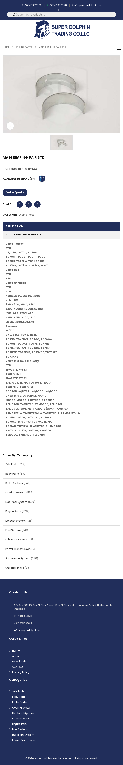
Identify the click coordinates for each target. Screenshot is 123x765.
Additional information (23, 234)
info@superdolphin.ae (86, 5)
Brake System (14, 483)
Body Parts (12, 474)
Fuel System (13, 530)
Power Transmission (18, 549)
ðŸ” (10, 126)
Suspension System (17, 558)
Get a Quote (15, 192)
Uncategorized (14, 568)
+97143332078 (32, 5)
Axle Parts (11, 464)
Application (14, 226)
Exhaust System (15, 521)
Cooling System (15, 492)
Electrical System (16, 502)
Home (6, 46)
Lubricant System (16, 539)
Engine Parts (24, 46)
